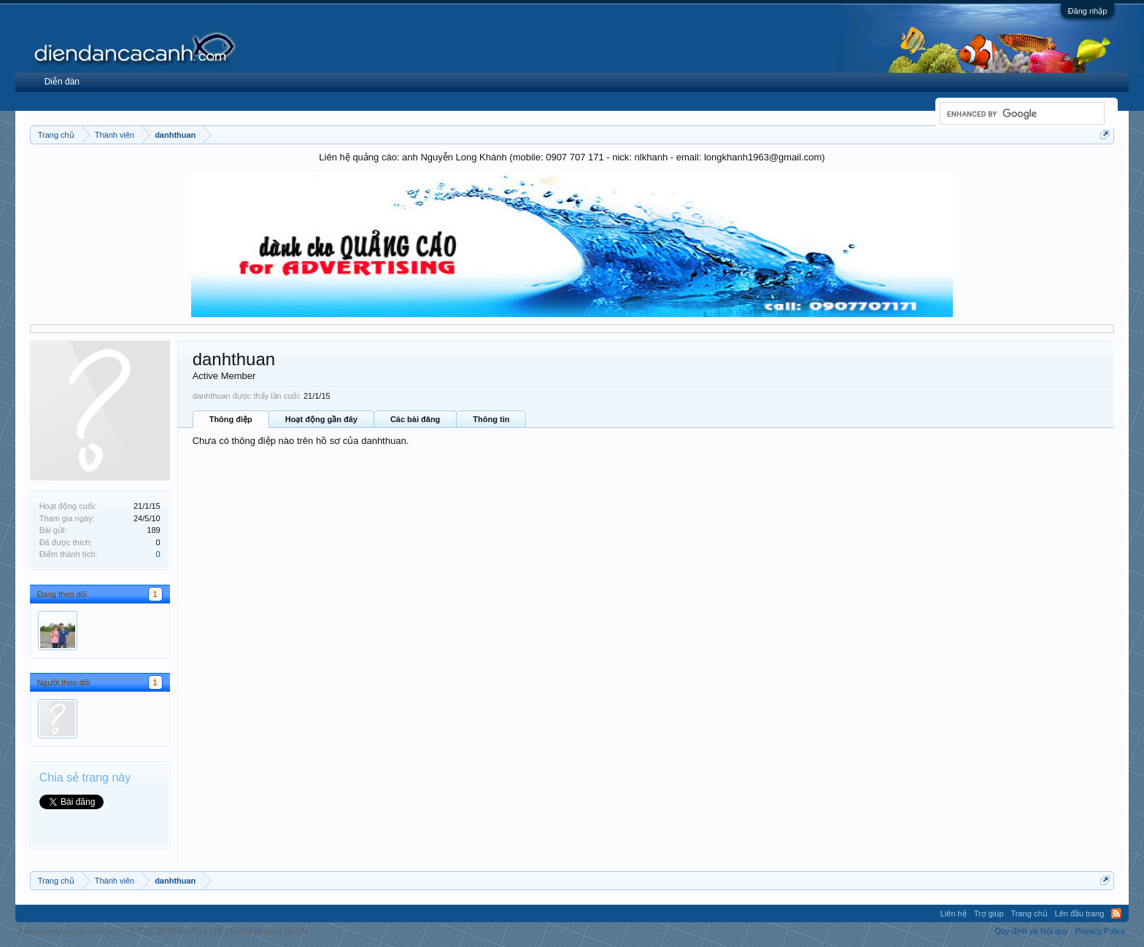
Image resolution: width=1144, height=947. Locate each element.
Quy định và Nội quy (1031, 931)
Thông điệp (230, 419)
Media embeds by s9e (269, 931)
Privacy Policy (1100, 931)
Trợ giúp (989, 913)
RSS (1116, 913)
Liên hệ (953, 913)
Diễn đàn (62, 82)
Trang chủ (1029, 913)
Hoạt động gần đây (321, 419)
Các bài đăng (415, 419)
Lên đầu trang (1080, 913)
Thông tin (491, 419)
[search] (1020, 113)
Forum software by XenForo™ (121, 931)
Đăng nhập (1088, 11)
